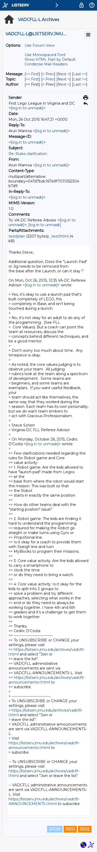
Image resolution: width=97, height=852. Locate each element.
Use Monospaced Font (45, 54)
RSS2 (84, 829)
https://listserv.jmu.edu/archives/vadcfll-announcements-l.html (47, 680)
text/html (60, 236)
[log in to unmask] (27, 108)
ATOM (55, 829)
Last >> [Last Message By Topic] (79, 79)
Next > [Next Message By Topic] (64, 79)
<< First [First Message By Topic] (32, 79)
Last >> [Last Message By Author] (79, 84)
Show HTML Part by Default (50, 59)
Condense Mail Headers (46, 64)
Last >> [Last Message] (79, 74)
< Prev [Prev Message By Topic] (48, 79)
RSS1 (70, 829)
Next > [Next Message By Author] (64, 84)
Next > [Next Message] (64, 74)
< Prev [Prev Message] (48, 74)
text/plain (17, 236)
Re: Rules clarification (28, 153)
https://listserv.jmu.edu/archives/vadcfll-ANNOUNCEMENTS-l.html (44, 801)
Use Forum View (40, 45)
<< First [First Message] (32, 74)
